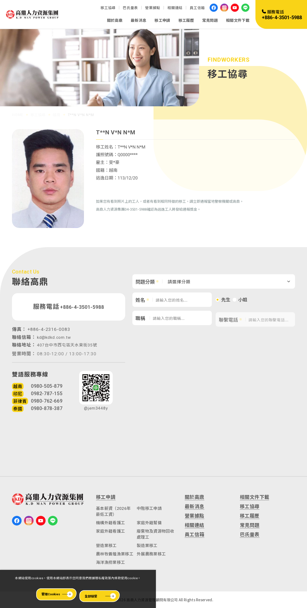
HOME (17, 113)
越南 (56, 113)
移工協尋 (108, 8)
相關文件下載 (237, 20)
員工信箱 (197, 8)
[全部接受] (99, 596)
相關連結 (175, 8)
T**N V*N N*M (81, 113)
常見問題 (210, 20)
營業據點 (152, 8)
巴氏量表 (130, 8)
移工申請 (162, 20)
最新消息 (138, 20)
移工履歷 (186, 20)
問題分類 (145, 286)
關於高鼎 (115, 20)
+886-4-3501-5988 (82, 310)
